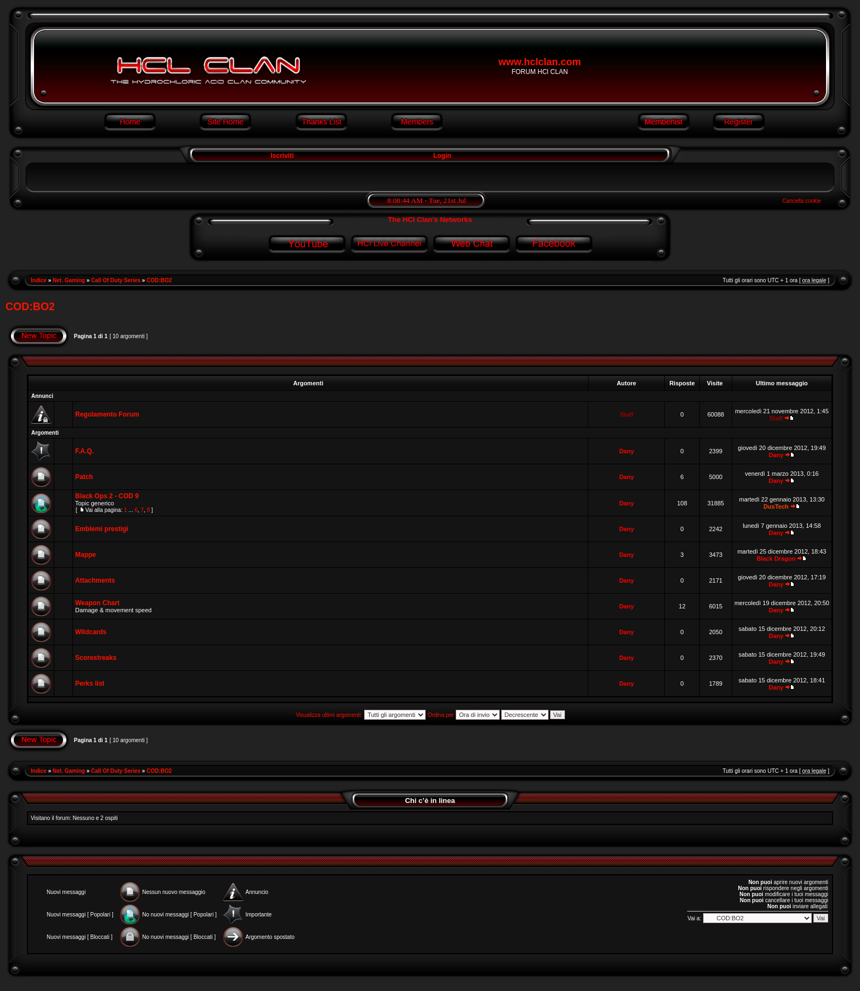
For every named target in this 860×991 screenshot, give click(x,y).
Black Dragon (775, 558)
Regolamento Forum (107, 414)
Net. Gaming (69, 280)
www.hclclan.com (540, 61)
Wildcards (90, 632)
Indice (39, 280)
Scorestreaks (95, 658)
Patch (84, 477)
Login (442, 156)
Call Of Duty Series (115, 280)
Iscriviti (281, 156)
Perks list (89, 683)
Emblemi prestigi (101, 529)
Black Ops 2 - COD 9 (107, 496)
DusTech (776, 506)
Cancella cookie (801, 201)
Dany (626, 451)
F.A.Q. (84, 451)
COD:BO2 (159, 280)
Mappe (85, 555)
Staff (626, 414)
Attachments (95, 580)
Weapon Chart (97, 603)
